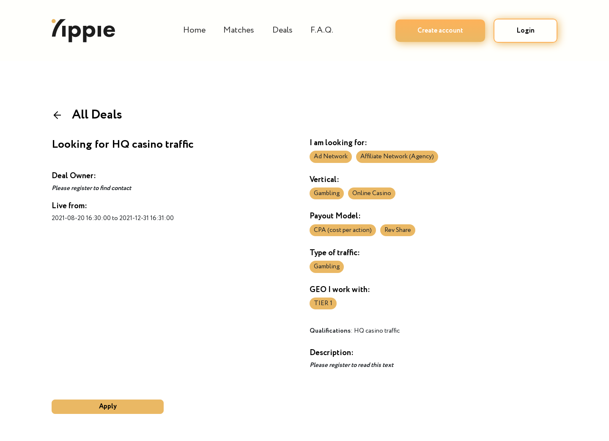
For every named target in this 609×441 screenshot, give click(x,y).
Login (525, 31)
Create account (440, 31)
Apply (108, 406)
